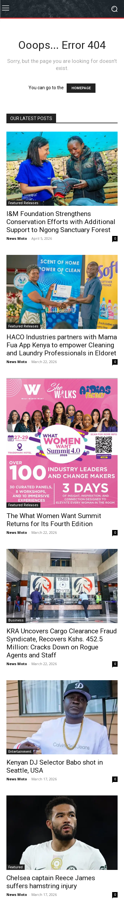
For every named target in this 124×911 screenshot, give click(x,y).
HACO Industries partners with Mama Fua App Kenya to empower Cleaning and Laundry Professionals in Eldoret (61, 345)
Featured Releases (23, 203)
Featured (15, 867)
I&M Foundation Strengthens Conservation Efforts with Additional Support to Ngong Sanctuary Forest (60, 222)
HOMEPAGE (81, 88)
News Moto (16, 238)
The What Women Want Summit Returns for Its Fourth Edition (53, 520)
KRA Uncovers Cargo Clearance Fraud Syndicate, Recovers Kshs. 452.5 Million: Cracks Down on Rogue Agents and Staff (61, 643)
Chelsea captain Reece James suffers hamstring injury (50, 882)
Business (16, 620)
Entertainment (19, 751)
